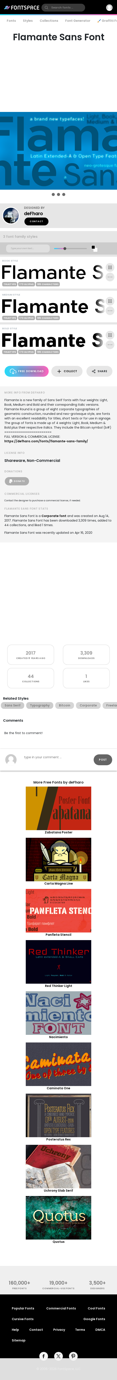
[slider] (65, 248)
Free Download (27, 371)
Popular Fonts (23, 1308)
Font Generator (77, 21)
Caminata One (58, 1088)
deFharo (33, 213)
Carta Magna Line (58, 883)
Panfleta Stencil (58, 934)
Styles (28, 21)
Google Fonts (94, 1319)
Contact (36, 221)
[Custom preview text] (28, 248)
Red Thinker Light (58, 986)
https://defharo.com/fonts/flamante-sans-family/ (46, 441)
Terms (80, 1330)
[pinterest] (73, 1356)
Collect (67, 371)
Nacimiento (58, 1037)
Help (15, 1330)
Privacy (59, 1330)
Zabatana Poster (58, 832)
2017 (31, 653)
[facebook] (43, 1356)
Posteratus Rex (58, 1139)
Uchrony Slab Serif (58, 1190)
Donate (17, 481)
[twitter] (58, 1356)
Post (103, 760)
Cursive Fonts (23, 1319)
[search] (63, 8)
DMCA (100, 1330)
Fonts (11, 21)
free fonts (19, 1288)
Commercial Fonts (61, 1308)
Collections (49, 21)
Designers (97, 1288)
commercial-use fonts (58, 1288)
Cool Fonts (96, 1308)
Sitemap (19, 1340)
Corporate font (53, 516)
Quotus (59, 1242)
